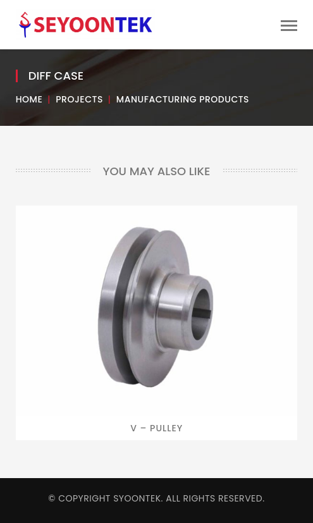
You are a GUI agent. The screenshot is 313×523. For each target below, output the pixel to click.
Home (29, 99)
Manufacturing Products (182, 99)
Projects (79, 99)
